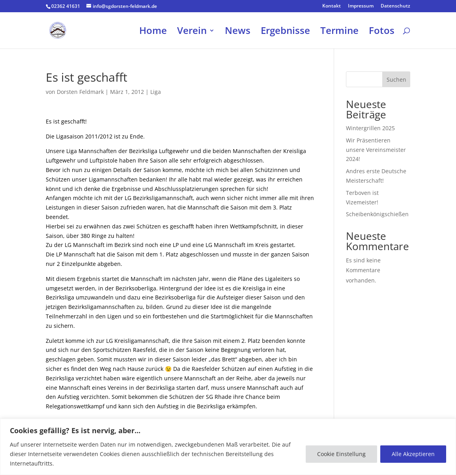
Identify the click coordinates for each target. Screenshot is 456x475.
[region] (228, 447)
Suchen (396, 79)
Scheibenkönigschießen (377, 214)
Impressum (361, 6)
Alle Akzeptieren (413, 454)
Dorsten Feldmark (80, 91)
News (237, 32)
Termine (339, 32)
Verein (192, 32)
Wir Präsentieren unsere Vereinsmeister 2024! (376, 150)
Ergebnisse (285, 32)
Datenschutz (395, 6)
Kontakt (331, 6)
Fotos (381, 32)
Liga (155, 91)
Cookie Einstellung (341, 454)
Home (153, 32)
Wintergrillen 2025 (370, 128)
